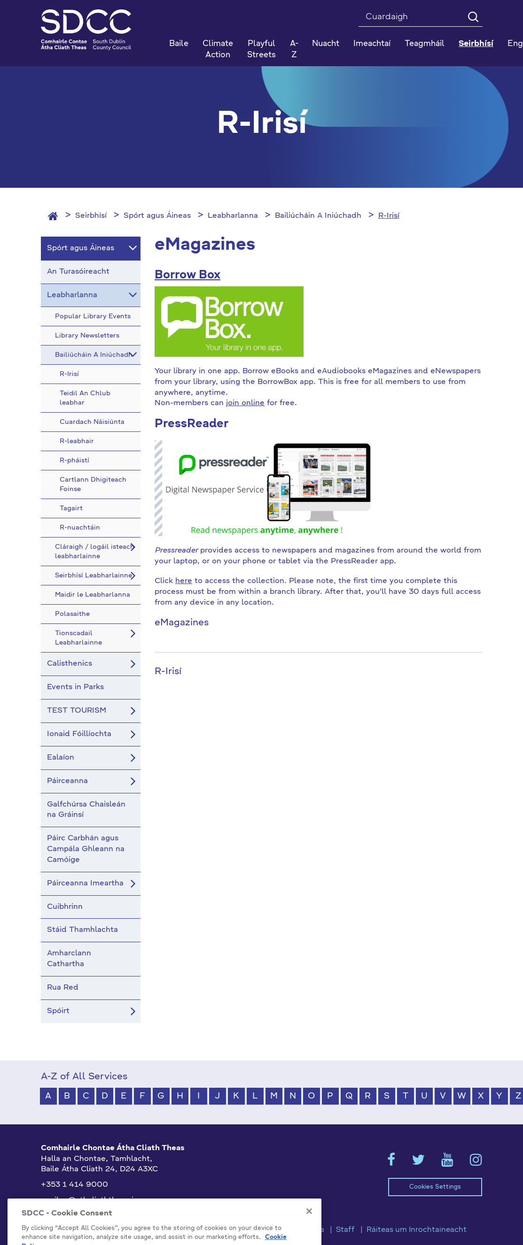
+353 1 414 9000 (74, 1185)
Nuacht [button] (325, 44)
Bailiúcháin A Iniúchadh (318, 216)
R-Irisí (388, 216)
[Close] (309, 1226)
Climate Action (218, 49)
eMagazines (182, 623)
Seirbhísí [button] (476, 44)
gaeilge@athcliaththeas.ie (89, 1200)
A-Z (294, 49)
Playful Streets (261, 49)
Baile (178, 44)
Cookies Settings (435, 1187)
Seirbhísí (91, 216)
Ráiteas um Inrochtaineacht (417, 1230)
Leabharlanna (233, 216)
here (183, 581)
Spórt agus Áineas (157, 216)
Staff (345, 1230)
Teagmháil (425, 44)
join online (245, 403)
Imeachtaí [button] (371, 44)
